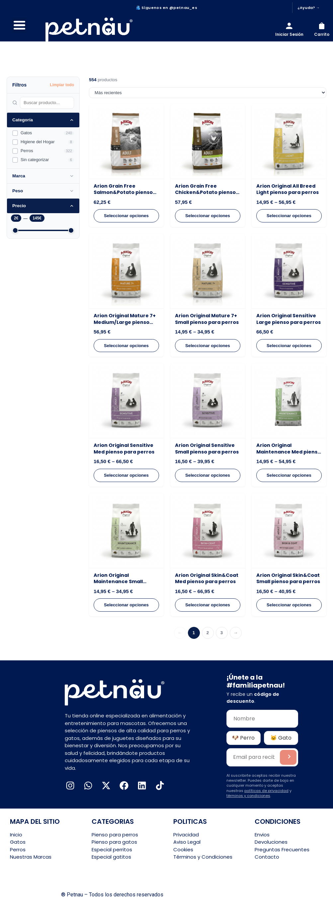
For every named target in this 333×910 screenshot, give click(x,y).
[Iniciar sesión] (289, 30)
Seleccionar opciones (126, 215)
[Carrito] (321, 30)
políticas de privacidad (266, 790)
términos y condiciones (248, 795)
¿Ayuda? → (308, 7)
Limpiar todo (62, 85)
